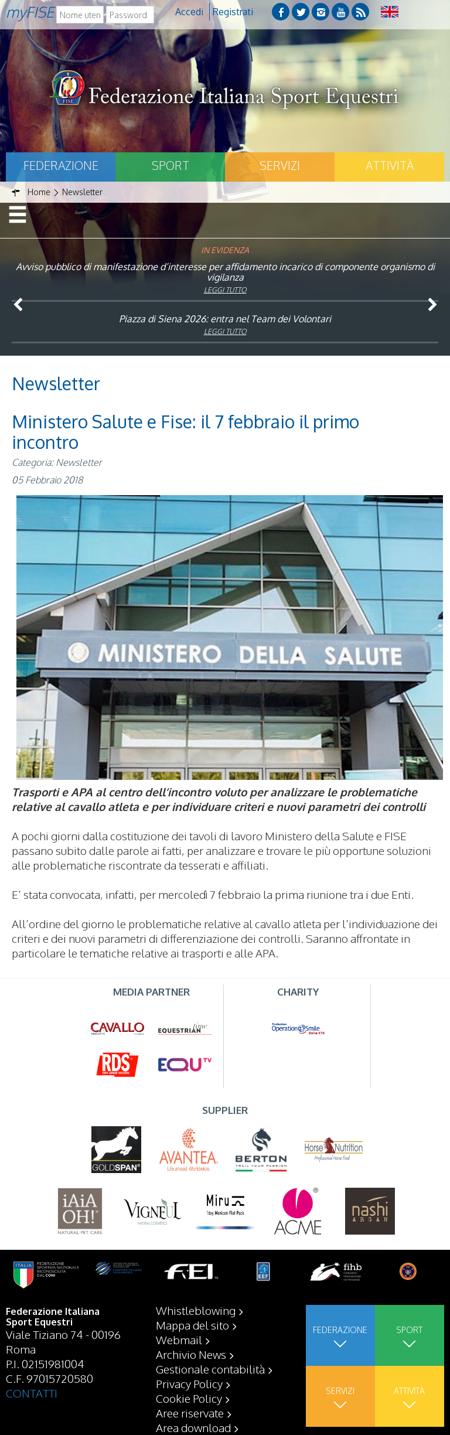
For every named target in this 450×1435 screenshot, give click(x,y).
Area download (193, 1427)
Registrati (233, 12)
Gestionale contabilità (210, 1369)
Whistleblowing (196, 1310)
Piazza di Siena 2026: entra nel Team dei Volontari (225, 319)
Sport (170, 165)
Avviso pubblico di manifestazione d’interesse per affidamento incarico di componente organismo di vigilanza (225, 272)
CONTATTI (31, 1393)
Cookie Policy (189, 1398)
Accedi (189, 12)
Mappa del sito (192, 1325)
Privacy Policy (189, 1383)
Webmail (179, 1339)
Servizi (280, 165)
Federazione (60, 165)
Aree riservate (190, 1413)
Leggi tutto (225, 289)
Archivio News (191, 1354)
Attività (390, 165)
